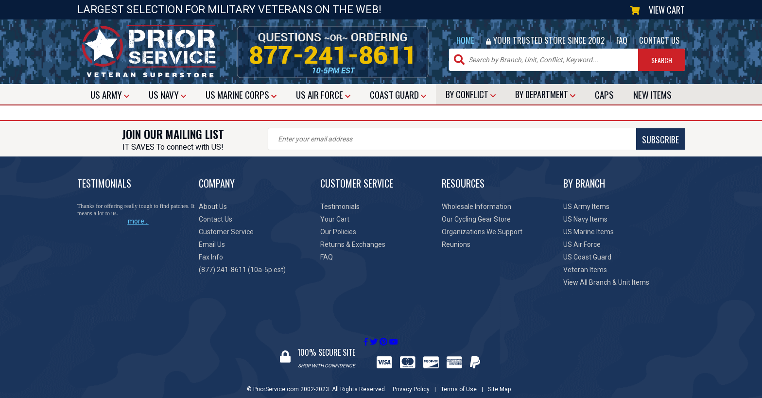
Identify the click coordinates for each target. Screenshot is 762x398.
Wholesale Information (476, 206)
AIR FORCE (323, 94)
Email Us (212, 244)
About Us (213, 206)
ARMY (109, 94)
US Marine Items (588, 232)
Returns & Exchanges (352, 244)
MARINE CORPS (241, 94)
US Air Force (582, 244)
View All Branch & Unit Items (606, 282)
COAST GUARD (398, 94)
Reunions (456, 244)
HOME (465, 40)
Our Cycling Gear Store (476, 219)
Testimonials (340, 206)
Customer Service (226, 232)
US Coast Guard (587, 257)
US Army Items (586, 206)
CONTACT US (659, 40)
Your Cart (334, 219)
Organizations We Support (482, 232)
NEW (652, 94)
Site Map (499, 380)
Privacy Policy (411, 380)
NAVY (167, 94)
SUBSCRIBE (439, 139)
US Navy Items (585, 219)
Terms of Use (459, 380)
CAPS (604, 94)
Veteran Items (585, 270)
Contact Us (215, 219)
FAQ (621, 40)
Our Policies (338, 232)
